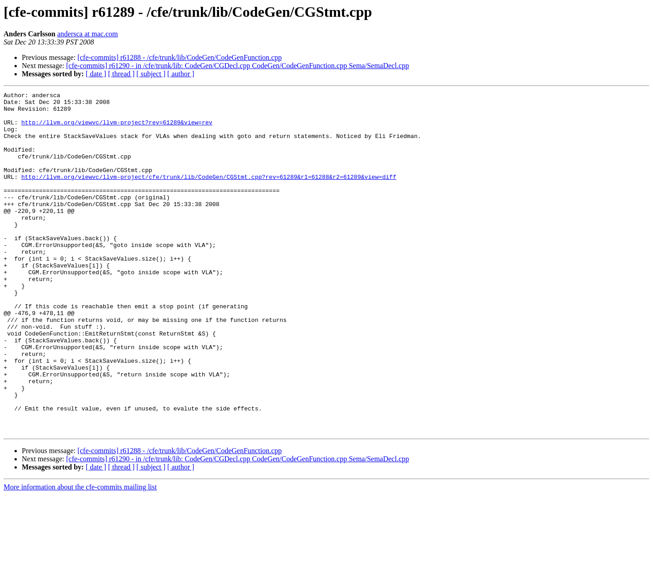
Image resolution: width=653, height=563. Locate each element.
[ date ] (96, 74)
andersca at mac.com (87, 34)
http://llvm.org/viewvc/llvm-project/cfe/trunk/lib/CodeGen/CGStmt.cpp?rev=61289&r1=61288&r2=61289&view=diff (208, 194)
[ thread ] (121, 74)
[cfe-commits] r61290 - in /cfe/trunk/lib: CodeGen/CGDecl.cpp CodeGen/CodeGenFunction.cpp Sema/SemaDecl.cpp (237, 65)
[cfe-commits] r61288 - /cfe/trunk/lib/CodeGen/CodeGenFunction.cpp (180, 57)
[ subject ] (151, 74)
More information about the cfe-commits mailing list (80, 555)
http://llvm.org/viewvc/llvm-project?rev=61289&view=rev (116, 129)
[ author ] (181, 74)
